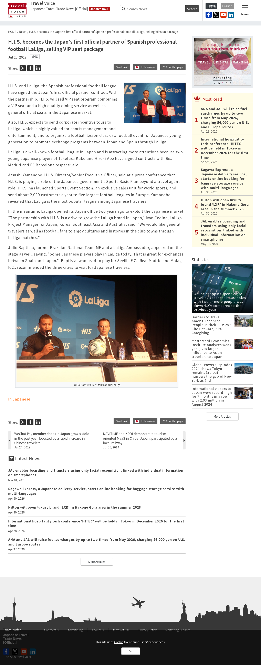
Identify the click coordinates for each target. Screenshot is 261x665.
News (22, 32)
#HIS (35, 56)
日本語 (211, 6)
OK (130, 651)
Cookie (118, 642)
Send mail (121, 67)
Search (192, 8)
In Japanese (148, 67)
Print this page (173, 67)
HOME (12, 32)
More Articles (96, 562)
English (227, 6)
